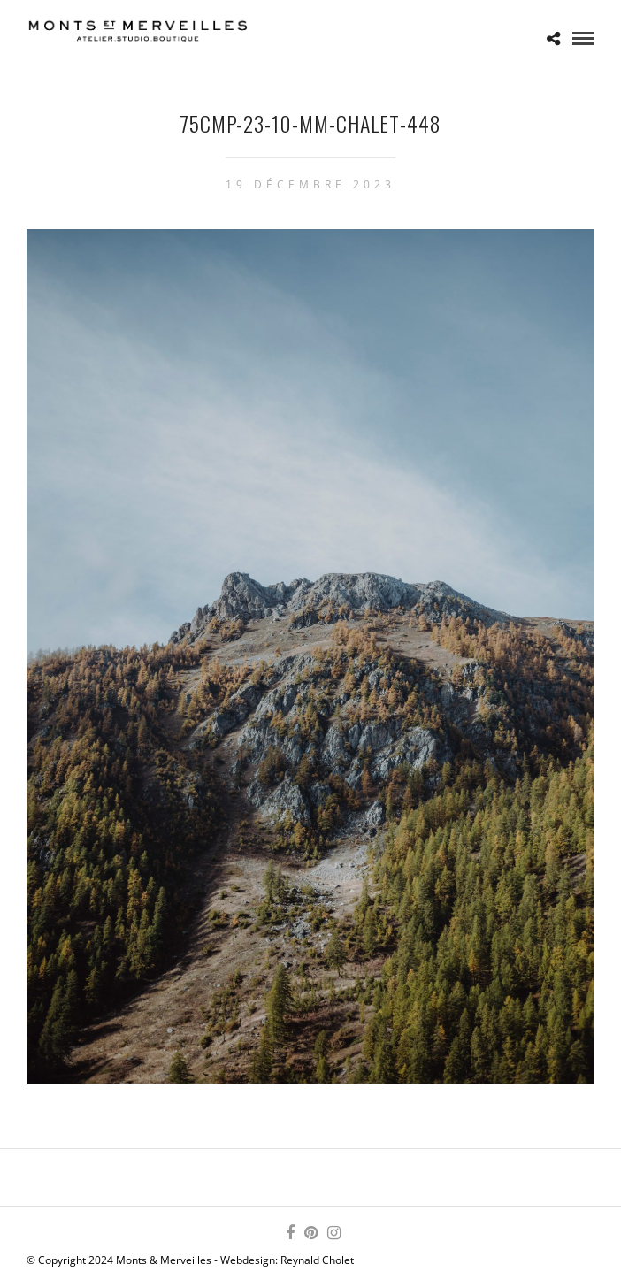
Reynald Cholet (317, 1260)
